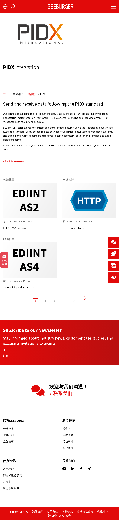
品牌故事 (8, 441)
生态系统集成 (11, 488)
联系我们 (62, 393)
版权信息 (67, 511)
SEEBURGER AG (19, 511)
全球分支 (8, 429)
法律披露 (38, 511)
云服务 (7, 481)
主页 (6, 94)
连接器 (32, 94)
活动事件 (67, 441)
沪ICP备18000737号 (59, 515)
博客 (65, 429)
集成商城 (67, 435)
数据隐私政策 (85, 511)
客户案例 (67, 448)
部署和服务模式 (12, 475)
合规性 (101, 511)
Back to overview (14, 161)
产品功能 (8, 469)
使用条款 (52, 511)
